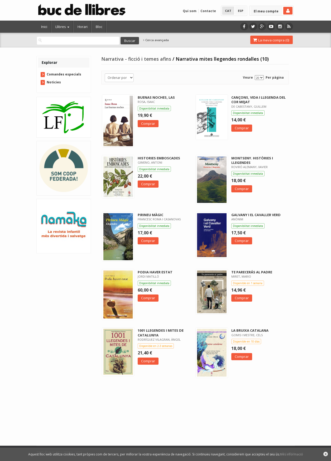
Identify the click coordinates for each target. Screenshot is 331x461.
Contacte (208, 11)
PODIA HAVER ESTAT (155, 272)
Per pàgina (275, 77)
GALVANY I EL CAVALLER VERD (256, 214)
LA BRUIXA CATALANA (249, 330)
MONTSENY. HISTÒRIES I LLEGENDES (252, 160)
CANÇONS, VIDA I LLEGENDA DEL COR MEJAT (258, 99)
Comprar (148, 123)
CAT (228, 11)
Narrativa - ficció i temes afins (136, 59)
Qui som (189, 11)
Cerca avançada (156, 40)
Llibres (62, 26)
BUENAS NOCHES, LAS (156, 97)
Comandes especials (64, 74)
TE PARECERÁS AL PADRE (251, 272)
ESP (240, 11)
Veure (248, 77)
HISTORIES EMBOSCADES (159, 158)
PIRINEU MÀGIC (150, 214)
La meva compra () (271, 40)
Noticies (54, 82)
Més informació (291, 454)
